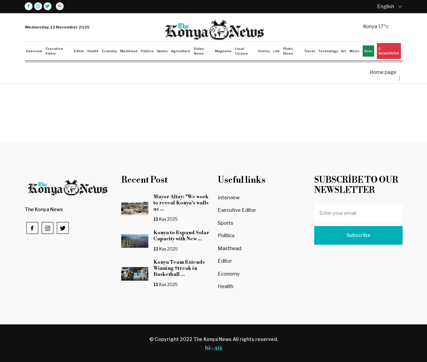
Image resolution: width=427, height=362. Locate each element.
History (264, 51)
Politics (147, 51)
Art (343, 51)
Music (354, 51)
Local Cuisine (241, 51)
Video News (199, 51)
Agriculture (180, 51)
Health (93, 51)
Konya (370, 26)
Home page (383, 72)
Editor (79, 51)
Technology (328, 51)
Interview (34, 51)
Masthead (128, 51)
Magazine (223, 51)
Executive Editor (54, 51)
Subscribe (358, 235)
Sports (162, 51)
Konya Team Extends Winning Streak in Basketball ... (179, 268)
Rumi (368, 51)
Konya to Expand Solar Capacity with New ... (181, 235)
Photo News (288, 51)
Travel (309, 51)
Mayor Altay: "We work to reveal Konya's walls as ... (181, 203)
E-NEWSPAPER (389, 51)
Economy (109, 51)
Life (276, 51)
